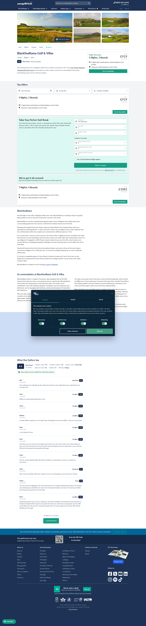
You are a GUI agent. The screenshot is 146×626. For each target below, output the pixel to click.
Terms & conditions (22, 571)
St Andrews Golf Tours (46, 565)
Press (18, 560)
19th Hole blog (21, 563)
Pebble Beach (66, 577)
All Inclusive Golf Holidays (69, 574)
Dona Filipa (43, 580)
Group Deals (105, 8)
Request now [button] (118, 561)
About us (19, 551)
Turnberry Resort (44, 568)
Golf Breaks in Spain (68, 563)
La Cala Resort (66, 571)
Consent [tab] (45, 300)
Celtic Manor (43, 557)
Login (120, 8)
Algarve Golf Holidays (68, 557)
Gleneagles (43, 574)
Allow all (100, 331)
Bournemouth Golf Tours (47, 571)
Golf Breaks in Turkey (68, 568)
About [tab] (101, 299)
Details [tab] (73, 299)
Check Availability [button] (108, 71)
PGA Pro (64, 580)
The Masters (43, 560)
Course (34, 47)
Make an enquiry (100, 165)
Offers (26, 47)
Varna (32, 57)
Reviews (48, 47)
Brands (87, 554)
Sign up (127, 8)
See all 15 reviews (36, 61)
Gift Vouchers (93, 8)
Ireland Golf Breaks (45, 577)
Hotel (41, 47)
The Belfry (43, 551)
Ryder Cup (43, 554)
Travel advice (20, 568)
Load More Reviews (51, 521)
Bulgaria (26, 57)
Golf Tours (54, 8)
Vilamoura (65, 554)
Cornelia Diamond (67, 565)
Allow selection (73, 331)
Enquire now (119, 532)
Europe (20, 57)
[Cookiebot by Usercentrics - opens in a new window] (105, 293)
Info (20, 47)
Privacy (19, 574)
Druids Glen (43, 563)
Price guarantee (21, 565)
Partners (87, 551)
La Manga (65, 560)
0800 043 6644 (109, 170)
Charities (19, 557)
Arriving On (81, 120)
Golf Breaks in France (68, 551)
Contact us (20, 577)
